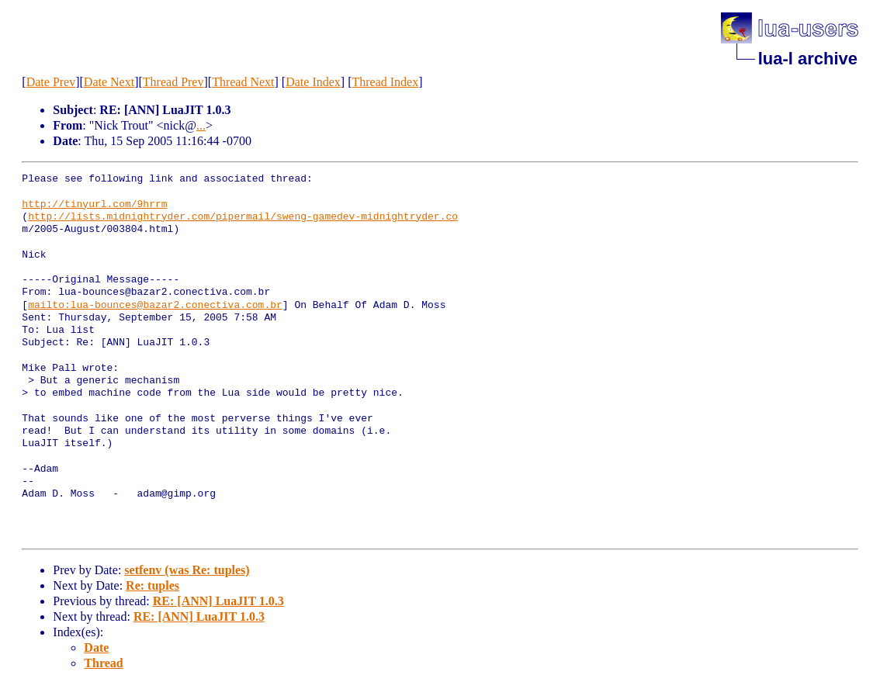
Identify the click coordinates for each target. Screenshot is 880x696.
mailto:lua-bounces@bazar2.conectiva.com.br (155, 306)
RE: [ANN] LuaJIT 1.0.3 (218, 601)
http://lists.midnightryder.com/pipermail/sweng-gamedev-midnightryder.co (243, 217)
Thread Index (385, 81)
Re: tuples (152, 585)
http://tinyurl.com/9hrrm (94, 205)
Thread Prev (173, 81)
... (201, 125)
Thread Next (243, 81)
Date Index (313, 81)
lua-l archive (807, 58)
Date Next (109, 81)
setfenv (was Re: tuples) (186, 570)
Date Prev (51, 81)
